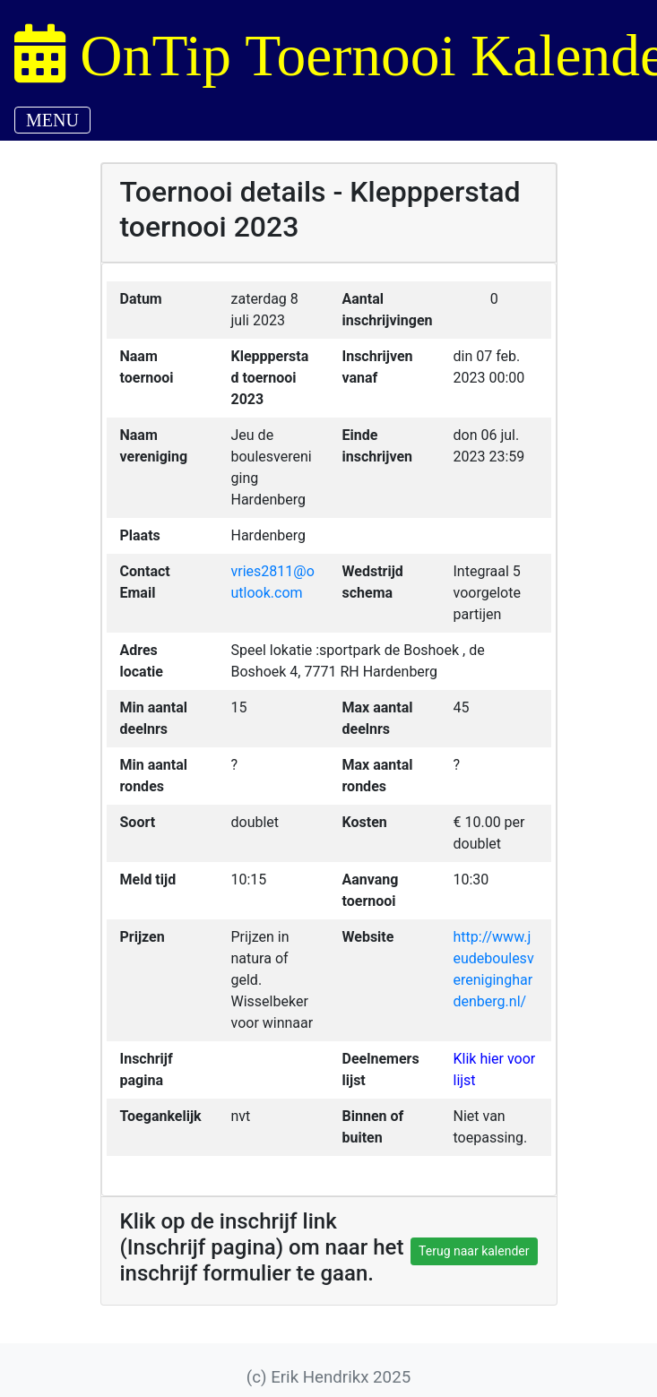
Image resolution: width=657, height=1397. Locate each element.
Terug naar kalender (474, 1251)
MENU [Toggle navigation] (52, 120)
